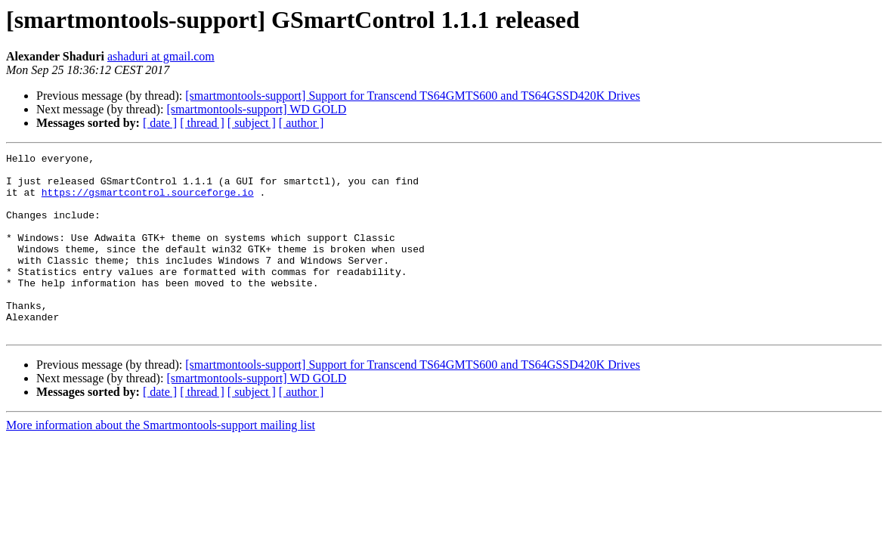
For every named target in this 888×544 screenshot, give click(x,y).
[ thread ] (202, 122)
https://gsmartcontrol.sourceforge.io (148, 201)
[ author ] (301, 122)
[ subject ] (251, 122)
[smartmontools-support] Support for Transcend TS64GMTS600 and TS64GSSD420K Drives (412, 95)
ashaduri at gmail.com (161, 56)
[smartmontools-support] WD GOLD (256, 109)
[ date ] (160, 122)
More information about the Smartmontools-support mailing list (160, 461)
